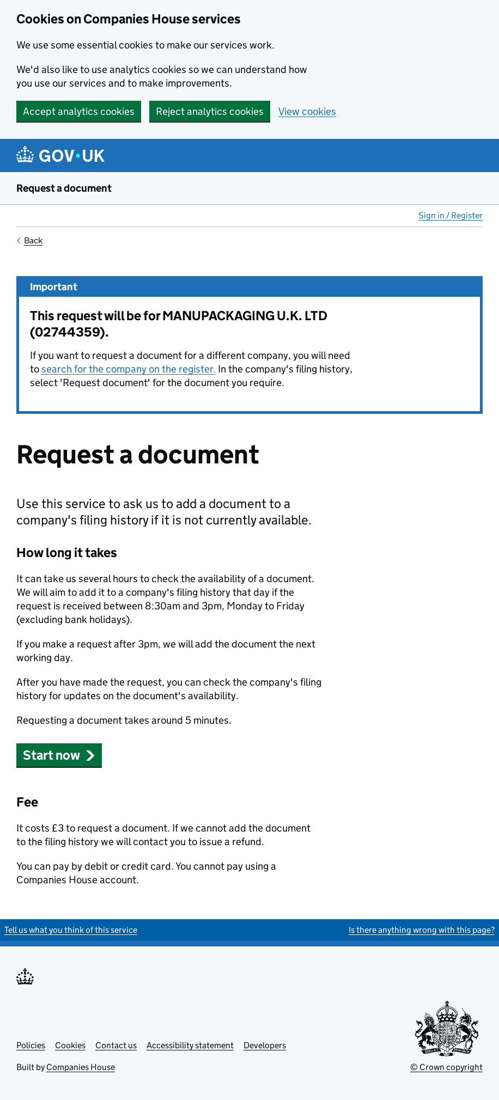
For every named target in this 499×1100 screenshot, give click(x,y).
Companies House (80, 1067)
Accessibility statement (190, 1045)
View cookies (307, 111)
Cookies (70, 1045)
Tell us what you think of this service (70, 930)
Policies (30, 1045)
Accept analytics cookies (79, 111)
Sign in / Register (450, 215)
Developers (265, 1045)
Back (33, 240)
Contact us (116, 1045)
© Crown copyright (446, 1067)
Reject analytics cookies (210, 111)
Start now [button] (59, 755)
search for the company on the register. (128, 369)
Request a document (64, 188)
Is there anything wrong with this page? (422, 930)
